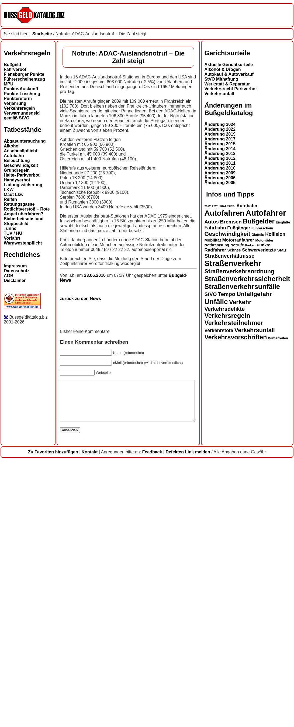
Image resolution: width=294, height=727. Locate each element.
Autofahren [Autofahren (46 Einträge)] (24, 576)
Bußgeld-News (184, 229)
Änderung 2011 (19, 525)
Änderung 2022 (19, 492)
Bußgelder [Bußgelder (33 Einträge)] (58, 584)
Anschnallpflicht (20, 151)
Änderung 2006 (19, 540)
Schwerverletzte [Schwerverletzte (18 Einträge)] (58, 612)
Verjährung (15, 103)
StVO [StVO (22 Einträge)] (10, 657)
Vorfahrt (12, 238)
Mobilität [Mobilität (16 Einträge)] (12, 603)
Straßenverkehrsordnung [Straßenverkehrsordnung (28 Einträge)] (39, 634)
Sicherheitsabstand (24, 218)
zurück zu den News (80, 247)
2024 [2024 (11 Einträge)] (22, 569)
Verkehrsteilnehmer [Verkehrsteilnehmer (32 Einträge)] (33, 685)
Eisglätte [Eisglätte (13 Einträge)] (82, 585)
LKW (8, 189)
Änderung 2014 (19, 511)
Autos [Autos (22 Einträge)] (11, 584)
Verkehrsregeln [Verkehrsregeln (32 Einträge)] (27, 678)
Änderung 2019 (19, 496)
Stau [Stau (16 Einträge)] (81, 613)
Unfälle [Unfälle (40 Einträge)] (15, 664)
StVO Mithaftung (20, 441)
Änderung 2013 (19, 516)
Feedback (152, 718)
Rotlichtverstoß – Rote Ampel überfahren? (27, 211)
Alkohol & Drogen (22, 432)
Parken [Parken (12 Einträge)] (49, 608)
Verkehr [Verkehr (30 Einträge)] (40, 664)
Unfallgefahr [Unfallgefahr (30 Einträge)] (53, 656)
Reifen (10, 199)
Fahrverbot (15, 69)
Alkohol (12, 146)
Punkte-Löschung (22, 93)
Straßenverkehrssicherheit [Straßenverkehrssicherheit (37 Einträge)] (47, 641)
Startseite (42, 34)
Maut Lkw (13, 194)
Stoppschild (16, 223)
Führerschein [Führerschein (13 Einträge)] (61, 591)
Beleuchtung (17, 160)
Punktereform (18, 98)
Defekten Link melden (187, 718)
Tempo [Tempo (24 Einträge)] (26, 657)
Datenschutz (16, 270)
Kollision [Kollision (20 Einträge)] (75, 597)
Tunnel (11, 228)
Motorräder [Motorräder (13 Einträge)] (64, 603)
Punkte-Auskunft (21, 89)
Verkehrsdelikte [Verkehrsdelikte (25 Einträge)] (24, 672)
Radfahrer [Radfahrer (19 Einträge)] (15, 612)
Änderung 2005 (19, 545)
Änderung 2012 (19, 521)
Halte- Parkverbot (22, 175)
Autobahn (14, 155)
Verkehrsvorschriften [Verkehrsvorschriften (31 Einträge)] (35, 700)
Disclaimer (15, 280)
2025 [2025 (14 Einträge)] (31, 569)
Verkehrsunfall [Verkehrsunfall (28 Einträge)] (54, 693)
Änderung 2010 (19, 530)
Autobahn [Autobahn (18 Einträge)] (46, 568)
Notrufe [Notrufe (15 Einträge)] (36, 608)
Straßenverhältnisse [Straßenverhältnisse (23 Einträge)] (29, 619)
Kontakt (90, 718)
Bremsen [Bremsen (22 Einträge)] (30, 584)
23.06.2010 (95, 229)
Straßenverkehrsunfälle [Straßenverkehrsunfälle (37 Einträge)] (41, 649)
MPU (8, 84)
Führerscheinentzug (24, 79)
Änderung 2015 (19, 506)
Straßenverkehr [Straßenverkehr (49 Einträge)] (32, 626)
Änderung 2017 (19, 501)
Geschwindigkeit (21, 165)
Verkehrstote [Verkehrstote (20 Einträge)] (18, 693)
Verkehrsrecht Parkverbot (30, 451)
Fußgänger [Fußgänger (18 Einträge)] (38, 590)
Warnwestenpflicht (23, 243)
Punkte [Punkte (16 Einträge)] (63, 607)
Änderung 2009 (19, 535)
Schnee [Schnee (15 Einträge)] (33, 613)
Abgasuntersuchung (25, 141)
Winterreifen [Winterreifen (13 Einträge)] (77, 701)
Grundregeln (17, 170)
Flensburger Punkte (24, 74)
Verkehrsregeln (19, 108)
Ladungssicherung (23, 184)
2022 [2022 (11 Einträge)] (7, 569)
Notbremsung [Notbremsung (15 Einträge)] (16, 608)
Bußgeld (12, 64)
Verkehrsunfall (18, 456)
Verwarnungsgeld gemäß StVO (22, 115)
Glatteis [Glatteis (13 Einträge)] (57, 597)
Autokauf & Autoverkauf (28, 437)
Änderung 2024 (19, 487)
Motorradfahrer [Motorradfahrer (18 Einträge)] (37, 602)
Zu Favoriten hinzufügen (53, 718)
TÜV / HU (13, 233)
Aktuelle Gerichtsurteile (28, 427)
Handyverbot (17, 180)
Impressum (15, 266)
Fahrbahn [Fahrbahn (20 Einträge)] (14, 590)
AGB (8, 275)
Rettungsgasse (19, 204)
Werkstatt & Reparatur (26, 446)
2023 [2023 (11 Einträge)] (14, 569)
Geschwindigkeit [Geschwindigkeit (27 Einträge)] (27, 597)
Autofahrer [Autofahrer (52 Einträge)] (65, 575)
